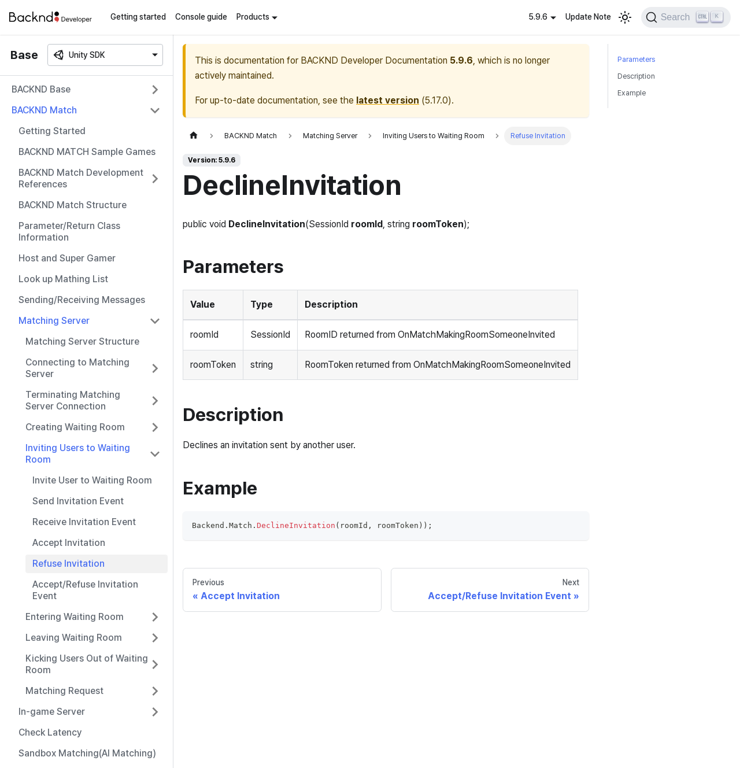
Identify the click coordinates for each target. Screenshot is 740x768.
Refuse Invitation (68, 563)
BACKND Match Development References (80, 178)
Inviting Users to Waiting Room (77, 453)
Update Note (588, 16)
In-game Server (51, 711)
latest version (387, 100)
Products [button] (252, 16)
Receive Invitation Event (84, 521)
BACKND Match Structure (72, 205)
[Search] (686, 17)
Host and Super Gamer (67, 258)
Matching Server (54, 320)
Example (631, 92)
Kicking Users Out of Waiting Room (86, 664)
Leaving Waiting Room (73, 637)
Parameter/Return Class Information (69, 231)
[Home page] (194, 136)
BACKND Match (44, 110)
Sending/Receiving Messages (81, 299)
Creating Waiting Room (75, 427)
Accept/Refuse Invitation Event (85, 590)
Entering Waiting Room (74, 616)
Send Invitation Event (78, 501)
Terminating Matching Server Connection (72, 400)
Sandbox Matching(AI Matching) (87, 753)
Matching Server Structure (82, 341)
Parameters (636, 59)
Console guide (201, 16)
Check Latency (50, 732)
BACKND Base (41, 89)
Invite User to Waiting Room (92, 480)
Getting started (138, 16)
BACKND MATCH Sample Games (87, 151)
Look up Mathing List (63, 279)
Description (636, 76)
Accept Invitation (68, 542)
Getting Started (52, 130)
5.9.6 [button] (537, 16)
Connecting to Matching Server (77, 368)
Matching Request (64, 690)
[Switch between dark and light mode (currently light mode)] (625, 17)
